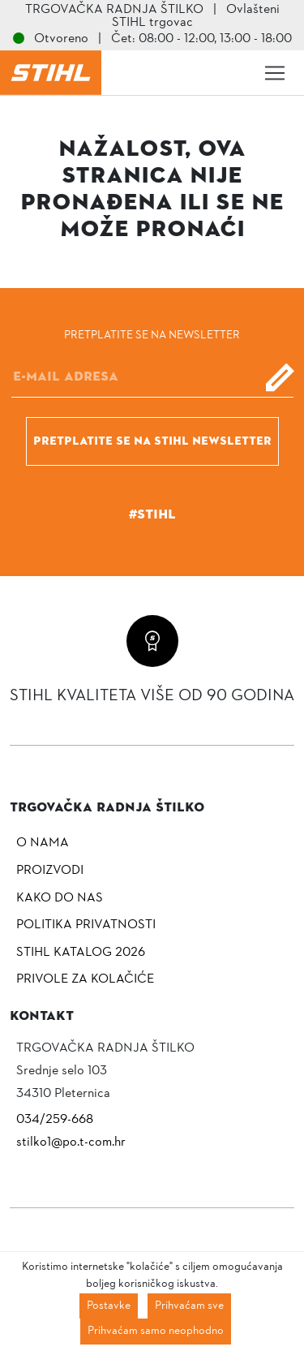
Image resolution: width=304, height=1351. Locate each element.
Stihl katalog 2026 (80, 953)
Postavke (109, 1306)
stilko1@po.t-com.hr (71, 1142)
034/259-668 (54, 1120)
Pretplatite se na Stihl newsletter (152, 440)
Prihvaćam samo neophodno (156, 1331)
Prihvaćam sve (189, 1306)
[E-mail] (152, 377)
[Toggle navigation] (275, 73)
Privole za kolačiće (85, 979)
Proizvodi (49, 871)
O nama (42, 843)
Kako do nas (59, 898)
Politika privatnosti (86, 925)
